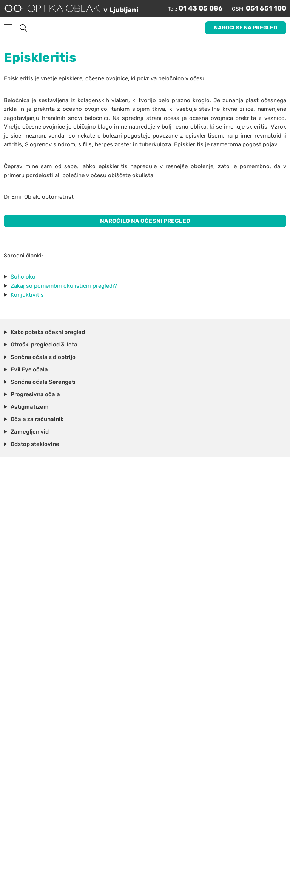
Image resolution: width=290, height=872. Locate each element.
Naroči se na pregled (245, 28)
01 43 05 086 (201, 8)
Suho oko (23, 276)
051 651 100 (266, 8)
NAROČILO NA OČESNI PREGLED (145, 221)
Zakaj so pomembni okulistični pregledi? (64, 285)
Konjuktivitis (27, 294)
